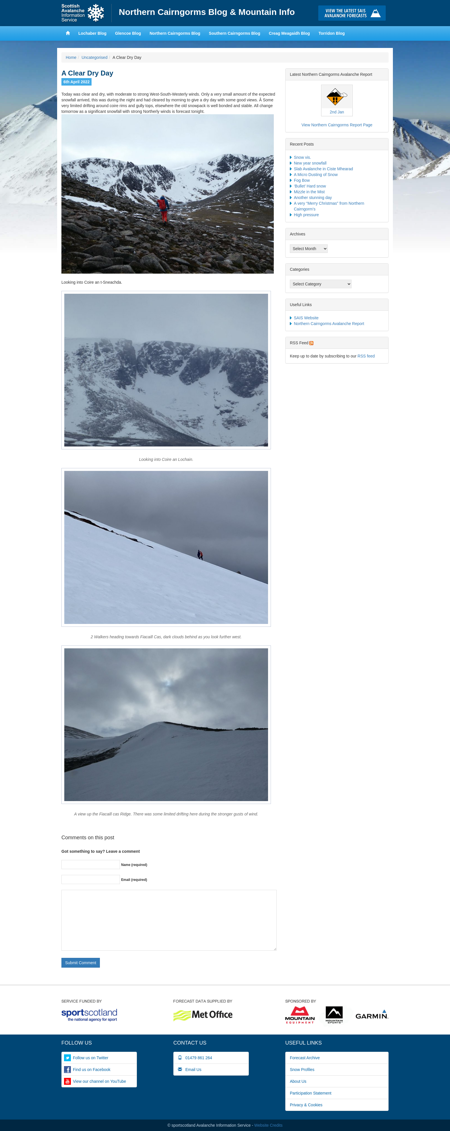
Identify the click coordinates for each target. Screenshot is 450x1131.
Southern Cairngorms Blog (234, 33)
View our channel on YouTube (99, 1081)
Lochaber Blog (92, 33)
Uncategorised (94, 57)
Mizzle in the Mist (309, 192)
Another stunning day (313, 197)
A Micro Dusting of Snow (316, 174)
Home (86, 13)
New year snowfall (310, 163)
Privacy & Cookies (306, 1105)
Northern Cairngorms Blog (175, 33)
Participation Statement (310, 1093)
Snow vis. (302, 157)
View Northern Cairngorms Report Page (336, 125)
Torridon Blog (332, 33)
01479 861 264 (195, 1057)
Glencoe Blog (128, 33)
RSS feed (366, 356)
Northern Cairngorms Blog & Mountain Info (207, 12)
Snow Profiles (302, 1069)
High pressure (306, 214)
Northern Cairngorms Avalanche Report (329, 323)
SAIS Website (306, 318)
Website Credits (268, 1125)
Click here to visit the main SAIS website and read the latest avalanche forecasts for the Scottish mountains (353, 13)
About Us (298, 1081)
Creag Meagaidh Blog (289, 33)
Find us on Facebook (91, 1069)
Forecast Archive (305, 1057)
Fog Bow (302, 180)
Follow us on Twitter (90, 1057)
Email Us (189, 1069)
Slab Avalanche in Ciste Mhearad (323, 169)
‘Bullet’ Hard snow (310, 186)
